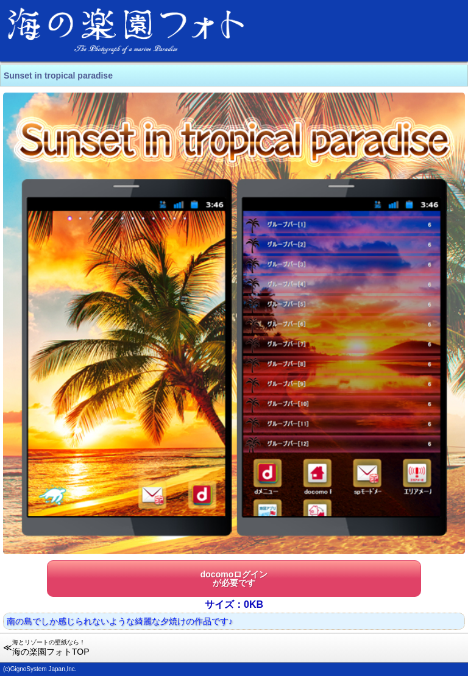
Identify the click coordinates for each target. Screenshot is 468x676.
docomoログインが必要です (234, 578)
